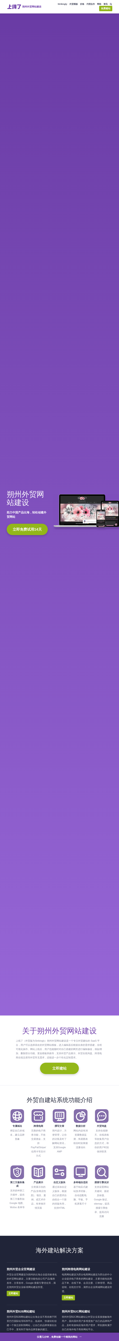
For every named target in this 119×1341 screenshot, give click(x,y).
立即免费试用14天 (27, 529)
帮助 (99, 4)
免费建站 (105, 8)
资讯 (105, 4)
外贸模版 (73, 4)
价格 (82, 4)
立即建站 (59, 1068)
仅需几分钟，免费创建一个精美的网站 (59, 1336)
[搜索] (111, 4)
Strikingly (62, 4)
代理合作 (90, 4)
